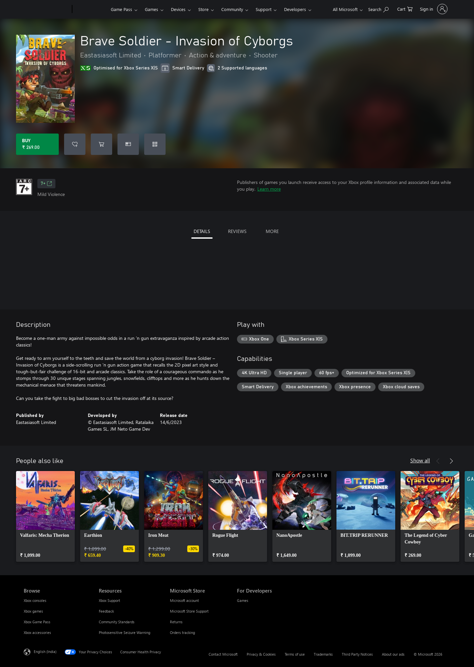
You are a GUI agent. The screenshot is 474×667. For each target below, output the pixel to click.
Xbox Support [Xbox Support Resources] (109, 600)
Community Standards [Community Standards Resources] (117, 622)
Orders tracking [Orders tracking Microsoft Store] (182, 632)
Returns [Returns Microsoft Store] (176, 622)
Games (151, 9)
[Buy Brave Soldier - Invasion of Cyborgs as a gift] (128, 144)
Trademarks (323, 654)
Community (232, 9)
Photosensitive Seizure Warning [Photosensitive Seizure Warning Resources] (124, 632)
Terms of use (295, 654)
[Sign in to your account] (433, 9)
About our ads (393, 654)
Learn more (269, 189)
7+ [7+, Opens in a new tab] (46, 183)
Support (263, 9)
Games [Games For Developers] (242, 600)
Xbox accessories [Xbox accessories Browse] (37, 632)
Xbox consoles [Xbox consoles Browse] (35, 600)
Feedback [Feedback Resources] (106, 611)
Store (203, 9)
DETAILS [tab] (202, 231)
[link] (45, 516)
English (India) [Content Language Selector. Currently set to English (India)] (45, 651)
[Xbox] (90, 9)
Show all (420, 460)
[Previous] (438, 461)
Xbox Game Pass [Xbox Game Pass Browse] (37, 622)
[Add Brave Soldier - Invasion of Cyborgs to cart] (101, 144)
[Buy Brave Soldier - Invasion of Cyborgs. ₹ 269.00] (37, 144)
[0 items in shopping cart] (405, 8)
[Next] (451, 461)
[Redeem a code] (155, 144)
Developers (295, 9)
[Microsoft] (46, 9)
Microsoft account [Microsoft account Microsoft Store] (184, 600)
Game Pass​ (121, 9)
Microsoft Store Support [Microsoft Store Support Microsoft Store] (189, 611)
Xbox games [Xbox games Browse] (33, 611)
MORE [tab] (272, 231)
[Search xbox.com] (378, 8)
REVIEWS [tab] (237, 231)
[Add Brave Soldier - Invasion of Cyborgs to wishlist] (74, 144)
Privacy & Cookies (261, 654)
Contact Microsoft (223, 654)
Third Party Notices (357, 654)
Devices (178, 9)
